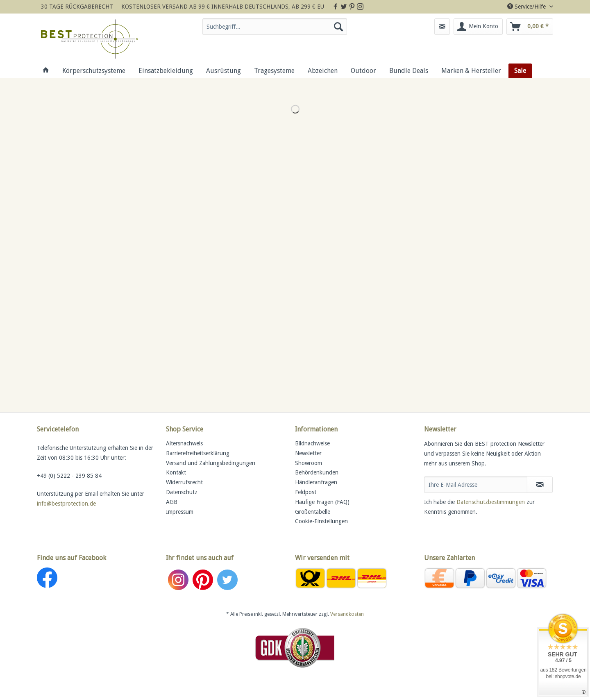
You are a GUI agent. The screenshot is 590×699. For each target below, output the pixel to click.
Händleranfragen (316, 482)
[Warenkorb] (529, 26)
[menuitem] (274, 29)
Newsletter (308, 453)
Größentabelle (312, 511)
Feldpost (305, 492)
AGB (171, 502)
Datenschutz (181, 492)
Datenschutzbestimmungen (490, 502)
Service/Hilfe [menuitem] (527, 6)
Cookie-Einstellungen (321, 521)
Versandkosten (347, 614)
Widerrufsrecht (184, 482)
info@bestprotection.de (66, 503)
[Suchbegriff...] (274, 26)
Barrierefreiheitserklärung (197, 453)
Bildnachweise (312, 443)
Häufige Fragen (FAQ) (322, 502)
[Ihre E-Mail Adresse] (475, 485)
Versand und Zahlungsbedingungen (210, 463)
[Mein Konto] (478, 26)
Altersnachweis (184, 443)
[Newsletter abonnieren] (540, 485)
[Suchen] (338, 26)
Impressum (179, 511)
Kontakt (176, 472)
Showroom (308, 463)
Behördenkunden (316, 472)
